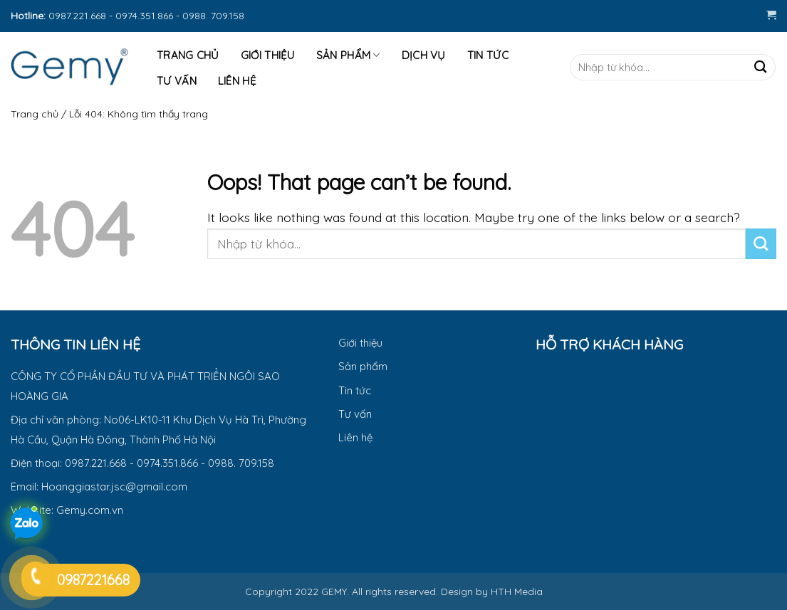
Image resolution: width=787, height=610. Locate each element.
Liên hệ (237, 81)
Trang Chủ (188, 55)
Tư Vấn (177, 81)
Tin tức (488, 55)
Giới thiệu (268, 55)
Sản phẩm (348, 55)
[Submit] (760, 67)
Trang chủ (34, 113)
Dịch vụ (424, 55)
